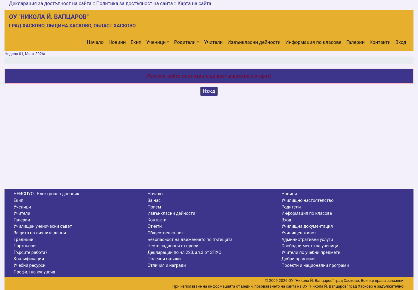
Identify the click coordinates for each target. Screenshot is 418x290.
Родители (184, 42)
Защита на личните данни (40, 233)
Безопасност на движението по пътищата (190, 239)
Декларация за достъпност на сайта (50, 3)
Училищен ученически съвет (43, 226)
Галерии (355, 42)
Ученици (156, 42)
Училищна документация (307, 226)
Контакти (380, 42)
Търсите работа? (30, 252)
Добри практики (297, 258)
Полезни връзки (164, 258)
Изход (209, 91)
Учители (213, 42)
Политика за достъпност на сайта (134, 3)
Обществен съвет (165, 233)
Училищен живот (298, 233)
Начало (95, 42)
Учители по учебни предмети (310, 252)
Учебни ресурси (29, 265)
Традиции (23, 239)
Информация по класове (313, 42)
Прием (154, 207)
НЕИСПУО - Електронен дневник (46, 193)
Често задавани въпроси (172, 245)
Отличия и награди (166, 265)
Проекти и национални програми (315, 265)
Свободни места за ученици (309, 245)
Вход (400, 42)
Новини (117, 42)
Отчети (154, 226)
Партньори (25, 245)
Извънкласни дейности (254, 42)
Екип (136, 42)
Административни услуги (307, 239)
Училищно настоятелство (307, 200)
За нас (154, 200)
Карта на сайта (194, 3)
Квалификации (29, 258)
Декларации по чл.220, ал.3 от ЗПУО (184, 252)
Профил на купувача (34, 272)
